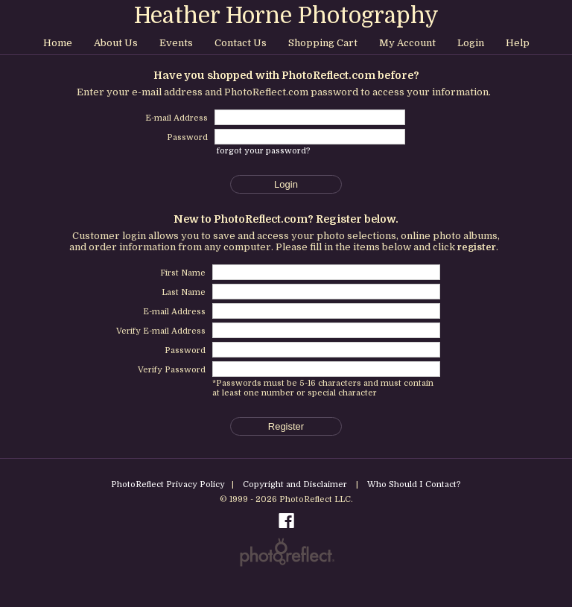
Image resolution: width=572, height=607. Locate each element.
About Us (116, 42)
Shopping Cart (323, 42)
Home (57, 42)
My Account (407, 42)
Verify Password (172, 370)
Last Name (184, 292)
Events (176, 42)
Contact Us (240, 42)
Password (185, 350)
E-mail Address (174, 312)
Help (518, 42)
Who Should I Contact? (414, 484)
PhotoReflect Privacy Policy (168, 484)
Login (470, 42)
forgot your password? (264, 151)
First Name (183, 273)
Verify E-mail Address (161, 331)
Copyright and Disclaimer (296, 484)
